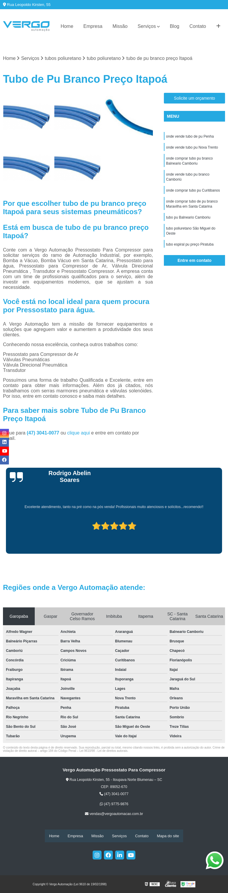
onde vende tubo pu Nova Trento (192, 148)
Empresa (92, 26)
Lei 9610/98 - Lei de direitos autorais (103, 750)
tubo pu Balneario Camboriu (188, 220)
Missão (120, 26)
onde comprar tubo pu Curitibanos (193, 192)
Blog (174, 26)
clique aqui (78, 432)
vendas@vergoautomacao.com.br (114, 814)
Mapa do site (168, 836)
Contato (197, 26)
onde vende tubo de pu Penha (190, 137)
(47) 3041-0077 (44, 432)
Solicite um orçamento (194, 98)
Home (67, 26)
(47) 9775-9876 (114, 804)
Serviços (147, 26)
